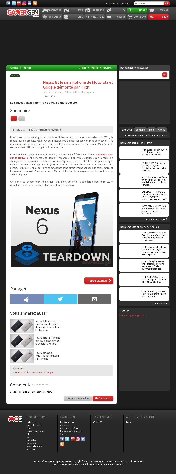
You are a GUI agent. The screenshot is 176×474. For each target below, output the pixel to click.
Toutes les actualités (158, 219)
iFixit (53, 96)
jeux (29, 428)
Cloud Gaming (54, 16)
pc (28, 437)
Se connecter (123, 3)
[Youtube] (19, 3)
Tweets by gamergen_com (132, 315)
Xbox (80, 10)
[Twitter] (14, 3)
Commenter (104, 398)
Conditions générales (69, 428)
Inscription (110, 3)
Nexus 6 (18, 372)
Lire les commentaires (77, 398)
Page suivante (97, 281)
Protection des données (70, 431)
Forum (164, 16)
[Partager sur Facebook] (27, 299)
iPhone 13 (97, 422)
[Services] (35, 3)
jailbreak (31, 422)
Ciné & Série (97, 16)
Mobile (143, 10)
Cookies (63, 434)
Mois (151, 129)
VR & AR (164, 10)
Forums (129, 422)
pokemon (31, 443)
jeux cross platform (35, 431)
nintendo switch (34, 425)
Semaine (140, 129)
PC (124, 10)
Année (161, 129)
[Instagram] (24, 3)
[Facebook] (8, 3)
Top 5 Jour (126, 129)
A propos (64, 425)
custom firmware (34, 446)
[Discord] (30, 3)
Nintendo (98, 10)
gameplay (31, 440)
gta (28, 434)
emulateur (31, 449)
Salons (121, 16)
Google (49, 372)
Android (15, 76)
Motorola (37, 372)
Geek (80, 16)
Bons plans (140, 16)
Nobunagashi (87, 91)
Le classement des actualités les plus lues (147, 135)
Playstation (55, 10)
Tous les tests (161, 303)
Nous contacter (67, 422)
